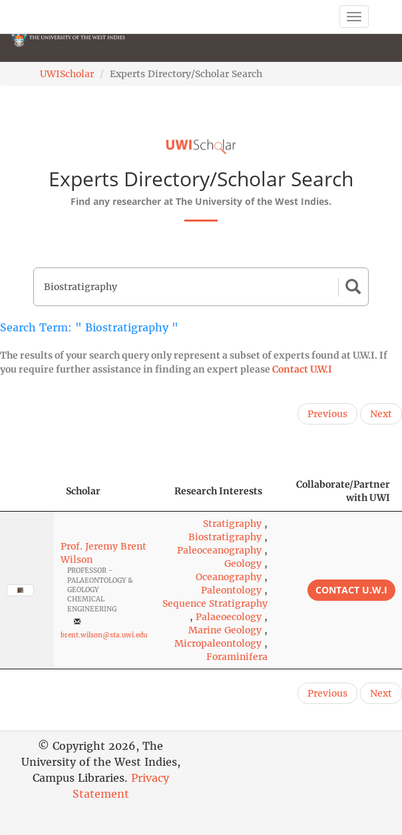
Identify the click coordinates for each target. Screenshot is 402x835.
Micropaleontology (218, 643)
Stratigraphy (232, 524)
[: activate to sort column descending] (27, 491)
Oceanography (229, 577)
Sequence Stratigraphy (215, 603)
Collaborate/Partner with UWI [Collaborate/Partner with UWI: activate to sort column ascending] (343, 491)
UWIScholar (67, 74)
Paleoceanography (219, 550)
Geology (243, 564)
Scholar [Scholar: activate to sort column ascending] (83, 491)
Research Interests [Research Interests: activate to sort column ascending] (218, 491)
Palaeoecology (229, 617)
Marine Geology (225, 630)
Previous (327, 414)
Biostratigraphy (225, 537)
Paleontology (231, 590)
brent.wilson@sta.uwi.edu (104, 635)
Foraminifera (237, 657)
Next (381, 414)
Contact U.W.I (302, 369)
